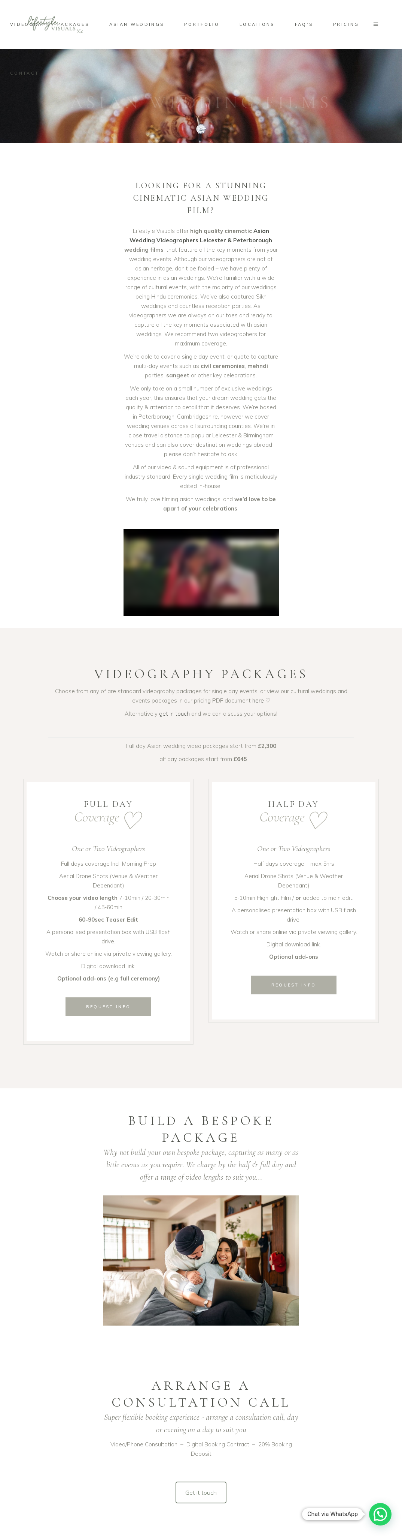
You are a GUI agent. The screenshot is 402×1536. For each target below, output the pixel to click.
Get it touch (201, 1492)
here (258, 700)
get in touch (174, 713)
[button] (380, 1514)
